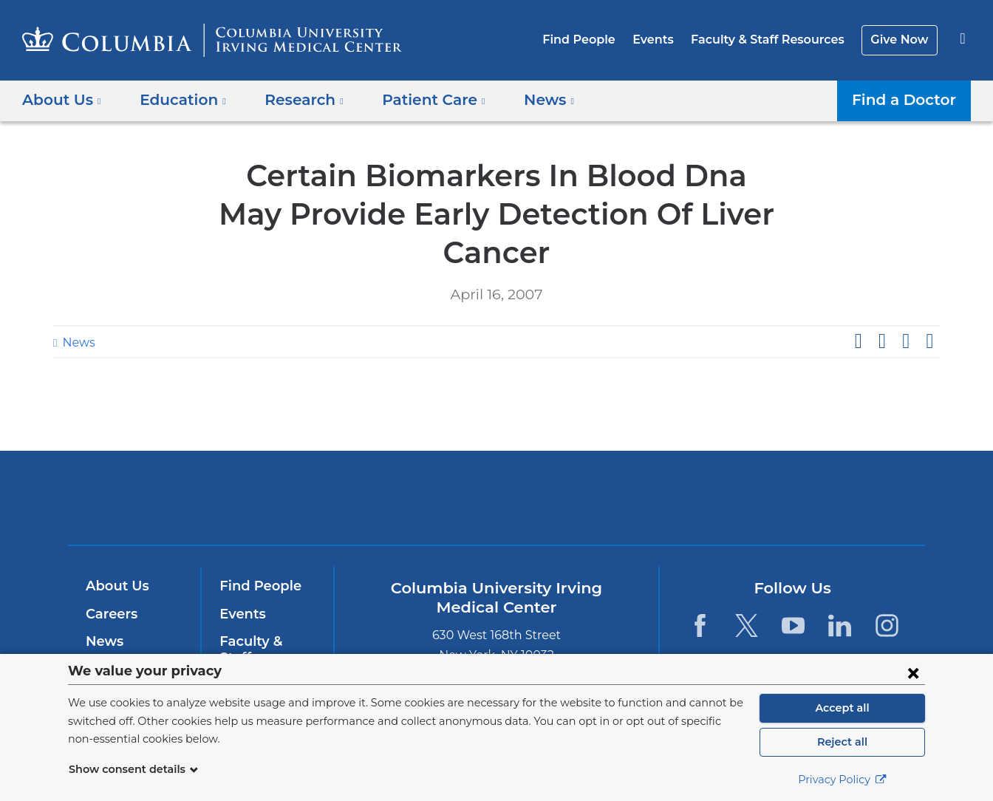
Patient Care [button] (417, 100)
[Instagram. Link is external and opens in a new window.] (887, 587)
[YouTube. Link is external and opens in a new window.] (793, 587)
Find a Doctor (908, 100)
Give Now (901, 39)
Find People (594, 39)
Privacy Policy (842, 779)
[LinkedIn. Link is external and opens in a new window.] (840, 587)
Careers (110, 575)
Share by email (929, 303)
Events (664, 39)
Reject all (842, 742)
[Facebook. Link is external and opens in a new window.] (699, 587)
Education (118, 631)
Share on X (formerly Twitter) (881, 303)
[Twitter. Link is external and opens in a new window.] (746, 587)
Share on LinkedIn (905, 303)
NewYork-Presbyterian (603, 469)
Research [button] (293, 100)
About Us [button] (62, 100)
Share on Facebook (857, 303)
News (77, 304)
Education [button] (178, 100)
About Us (115, 547)
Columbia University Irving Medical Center (402, 459)
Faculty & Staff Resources (774, 39)
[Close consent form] (913, 672)
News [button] (527, 100)
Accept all (842, 708)
